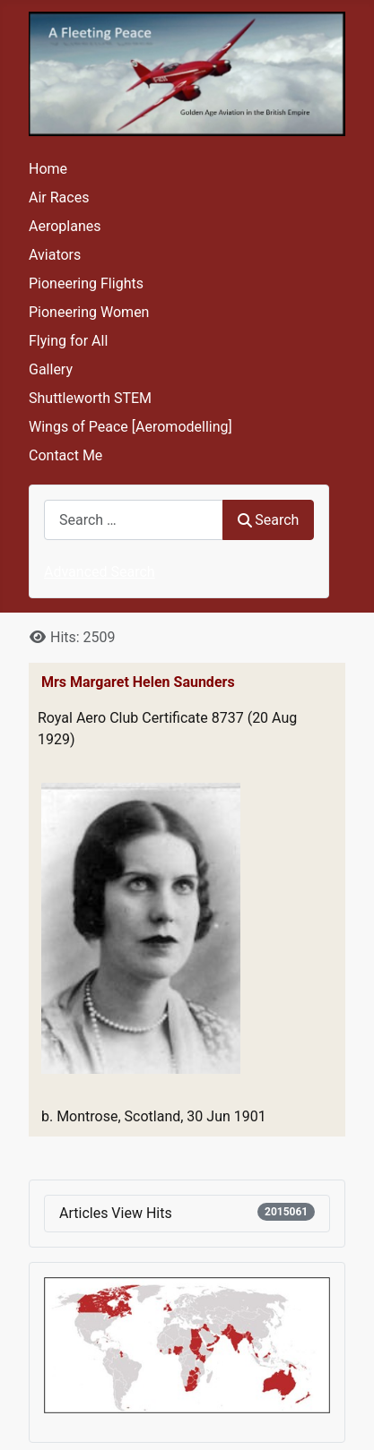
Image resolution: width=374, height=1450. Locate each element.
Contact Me (65, 455)
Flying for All (68, 340)
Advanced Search (99, 571)
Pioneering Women (89, 312)
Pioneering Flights (86, 283)
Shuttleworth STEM (90, 398)
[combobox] (133, 520)
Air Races (59, 197)
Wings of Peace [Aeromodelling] (130, 426)
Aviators (55, 254)
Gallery (51, 369)
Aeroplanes (64, 226)
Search (268, 519)
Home (48, 168)
